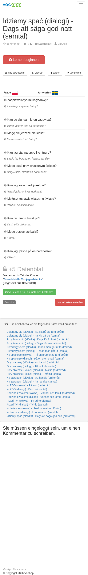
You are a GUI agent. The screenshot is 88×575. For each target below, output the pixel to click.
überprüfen (74, 72)
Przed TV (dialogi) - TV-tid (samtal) (27, 404)
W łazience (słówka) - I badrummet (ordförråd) (34, 408)
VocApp (62, 43)
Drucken (37, 72)
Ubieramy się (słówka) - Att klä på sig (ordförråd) (35, 331)
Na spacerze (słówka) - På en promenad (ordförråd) (37, 354)
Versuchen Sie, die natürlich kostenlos (29, 292)
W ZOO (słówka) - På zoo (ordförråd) (28, 385)
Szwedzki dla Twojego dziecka (23, 279)
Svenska (9, 302)
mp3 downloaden (15, 72)
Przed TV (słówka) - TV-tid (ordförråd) (29, 400)
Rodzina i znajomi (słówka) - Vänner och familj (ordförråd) (41, 393)
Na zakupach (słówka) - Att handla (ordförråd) (33, 377)
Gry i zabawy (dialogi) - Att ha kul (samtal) (31, 366)
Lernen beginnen (23, 60)
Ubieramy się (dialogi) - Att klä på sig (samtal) (33, 335)
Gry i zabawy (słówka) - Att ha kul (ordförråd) (33, 362)
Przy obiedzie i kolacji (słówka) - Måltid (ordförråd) (36, 370)
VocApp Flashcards (14, 569)
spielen (55, 72)
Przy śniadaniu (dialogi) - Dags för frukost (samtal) (36, 343)
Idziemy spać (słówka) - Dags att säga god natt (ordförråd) (41, 416)
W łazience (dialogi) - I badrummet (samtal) (32, 412)
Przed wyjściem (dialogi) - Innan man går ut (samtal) (37, 350)
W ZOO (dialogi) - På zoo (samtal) (27, 389)
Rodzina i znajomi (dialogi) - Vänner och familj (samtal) (39, 396)
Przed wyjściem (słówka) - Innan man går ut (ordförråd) (39, 347)
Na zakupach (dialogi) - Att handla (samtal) (32, 381)
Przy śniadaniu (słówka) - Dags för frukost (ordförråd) (38, 339)
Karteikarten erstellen (70, 302)
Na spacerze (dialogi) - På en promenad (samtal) (35, 358)
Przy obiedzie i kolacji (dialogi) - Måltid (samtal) (34, 373)
